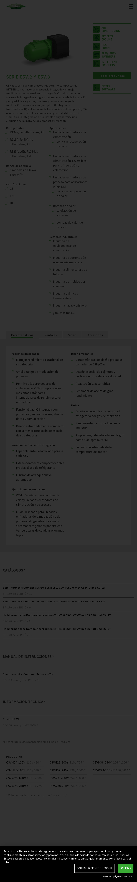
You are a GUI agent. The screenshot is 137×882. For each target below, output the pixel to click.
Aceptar (126, 868)
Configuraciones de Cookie (94, 868)
